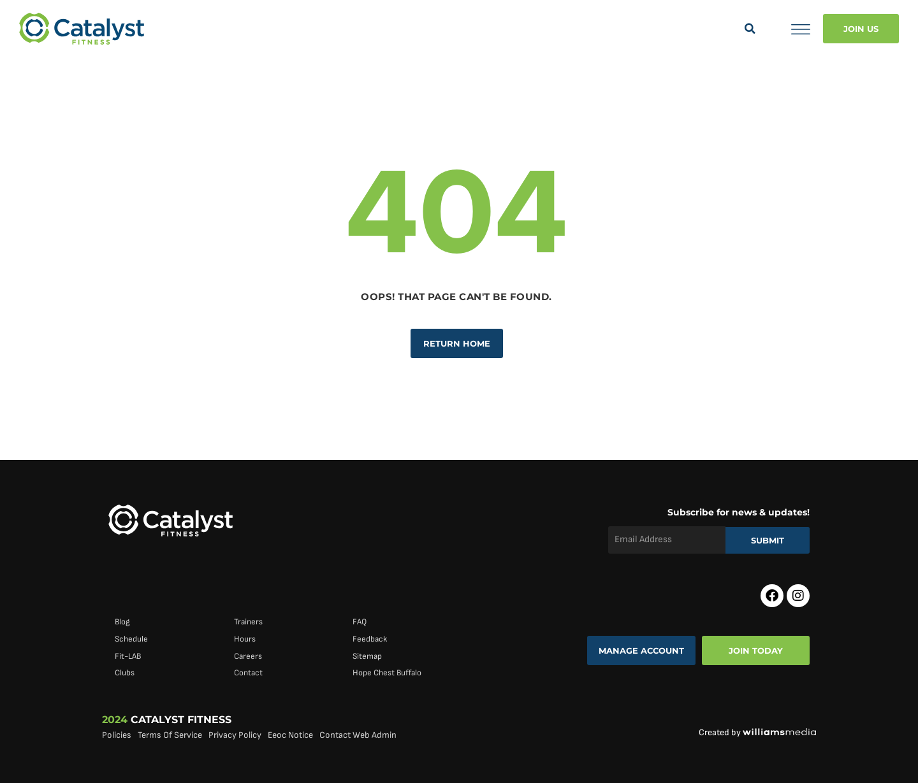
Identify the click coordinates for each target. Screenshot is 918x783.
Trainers (248, 622)
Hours (245, 639)
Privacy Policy (234, 734)
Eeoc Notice (290, 734)
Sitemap (367, 656)
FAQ (360, 622)
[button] (749, 28)
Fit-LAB (128, 656)
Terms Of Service (170, 734)
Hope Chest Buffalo (387, 673)
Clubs (125, 673)
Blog (122, 622)
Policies (116, 734)
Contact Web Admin (358, 734)
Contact (248, 673)
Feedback (370, 639)
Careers (248, 656)
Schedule (131, 639)
